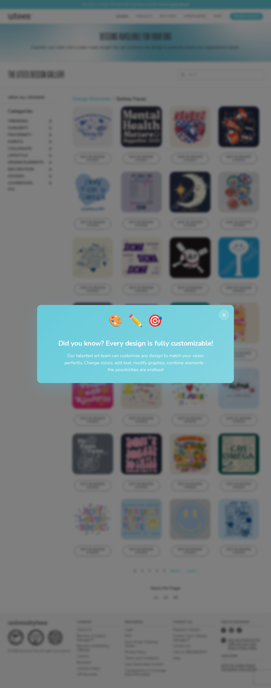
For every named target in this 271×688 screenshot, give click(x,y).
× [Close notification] (224, 315)
